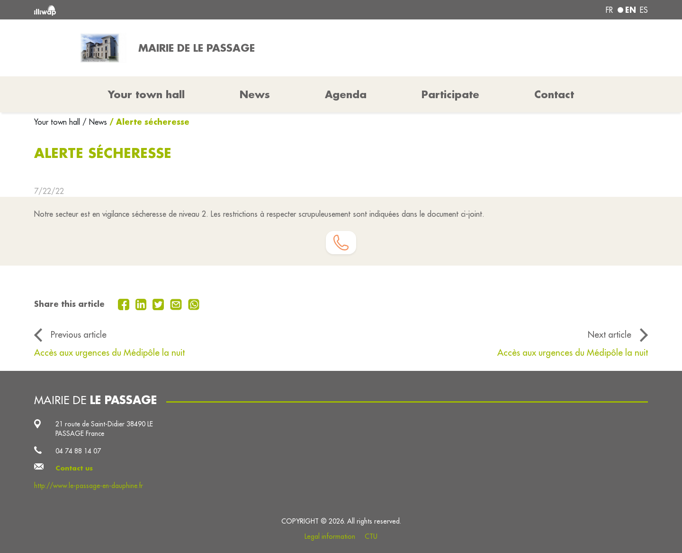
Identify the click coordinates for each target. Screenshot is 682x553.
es (644, 10)
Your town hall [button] (146, 94)
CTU (371, 536)
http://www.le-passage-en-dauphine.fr (88, 485)
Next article (609, 334)
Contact (554, 94)
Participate (450, 94)
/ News (94, 122)
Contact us (74, 468)
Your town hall (58, 122)
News (255, 94)
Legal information (330, 536)
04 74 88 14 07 (78, 451)
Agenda (346, 94)
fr (609, 10)
